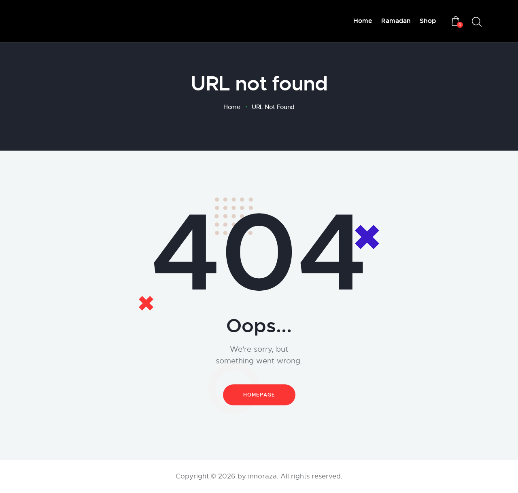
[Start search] (476, 22)
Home (231, 107)
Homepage (259, 395)
